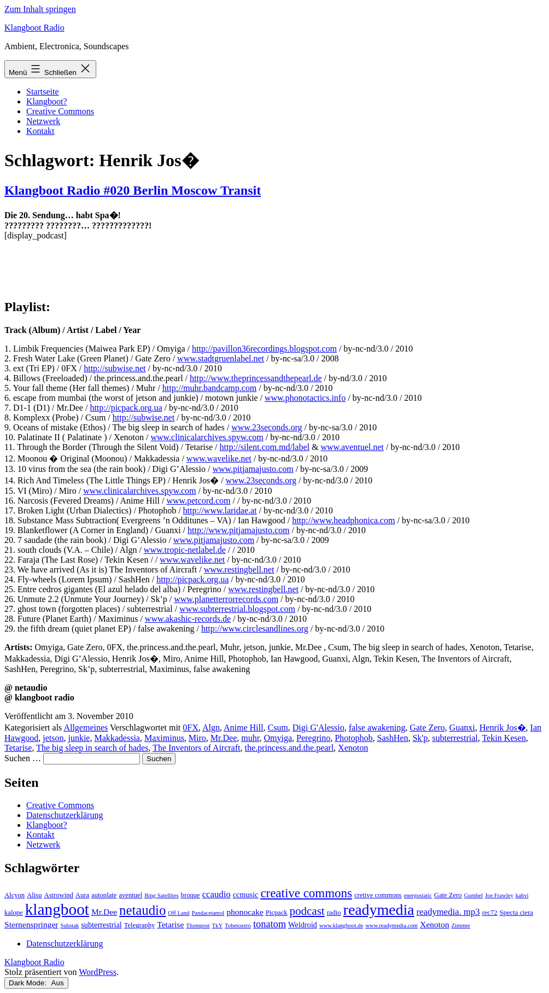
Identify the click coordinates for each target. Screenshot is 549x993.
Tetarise (18, 747)
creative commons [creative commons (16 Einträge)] (306, 893)
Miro (197, 738)
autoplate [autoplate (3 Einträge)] (103, 895)
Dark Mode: (36, 983)
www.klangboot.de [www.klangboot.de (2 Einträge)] (341, 925)
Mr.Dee (224, 738)
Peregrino (313, 738)
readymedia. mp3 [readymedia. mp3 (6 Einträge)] (448, 912)
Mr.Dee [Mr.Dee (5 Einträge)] (104, 911)
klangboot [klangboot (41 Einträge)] (57, 909)
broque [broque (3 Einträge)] (190, 895)
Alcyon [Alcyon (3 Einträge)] (14, 895)
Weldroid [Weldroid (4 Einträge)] (302, 924)
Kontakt (40, 131)
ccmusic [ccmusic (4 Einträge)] (246, 894)
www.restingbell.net (239, 569)
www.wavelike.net (219, 458)
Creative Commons (60, 111)
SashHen (392, 738)
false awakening (377, 727)
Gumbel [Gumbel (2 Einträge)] (473, 895)
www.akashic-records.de (188, 618)
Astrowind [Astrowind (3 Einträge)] (58, 895)
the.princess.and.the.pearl (289, 747)
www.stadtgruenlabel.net (220, 358)
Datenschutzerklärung (64, 815)
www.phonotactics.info (305, 397)
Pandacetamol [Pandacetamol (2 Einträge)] (207, 913)
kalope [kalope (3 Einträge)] (13, 912)
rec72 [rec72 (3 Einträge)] (490, 912)
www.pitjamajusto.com (252, 469)
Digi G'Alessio (318, 727)
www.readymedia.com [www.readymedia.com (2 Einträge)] (391, 925)
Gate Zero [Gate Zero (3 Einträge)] (448, 895)
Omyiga (278, 738)
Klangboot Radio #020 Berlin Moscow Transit (132, 190)
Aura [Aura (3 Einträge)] (82, 895)
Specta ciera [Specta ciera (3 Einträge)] (516, 912)
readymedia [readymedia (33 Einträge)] (378, 909)
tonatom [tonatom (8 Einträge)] (269, 924)
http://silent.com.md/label (264, 447)
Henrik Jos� (503, 727)
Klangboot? (46, 101)
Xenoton (353, 747)
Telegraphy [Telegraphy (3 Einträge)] (139, 925)
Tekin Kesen (503, 738)
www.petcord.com (198, 500)
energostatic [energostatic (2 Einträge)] (417, 895)
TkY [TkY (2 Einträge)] (217, 925)
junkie (79, 738)
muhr (250, 738)
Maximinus (164, 738)
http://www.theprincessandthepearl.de (256, 378)
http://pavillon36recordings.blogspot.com (264, 348)
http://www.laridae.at (220, 510)
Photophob (353, 738)
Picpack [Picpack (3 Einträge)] (277, 912)
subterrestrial (455, 738)
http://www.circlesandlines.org (254, 628)
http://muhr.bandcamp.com (209, 388)
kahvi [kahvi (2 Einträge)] (522, 895)
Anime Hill (243, 727)
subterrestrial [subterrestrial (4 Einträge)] (101, 924)
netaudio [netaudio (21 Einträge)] (142, 910)
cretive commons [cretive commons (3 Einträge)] (378, 895)
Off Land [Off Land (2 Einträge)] (178, 913)
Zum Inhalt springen (40, 9)
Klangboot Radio (34, 27)
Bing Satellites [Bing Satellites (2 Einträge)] (161, 895)
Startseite (42, 91)
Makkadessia (117, 738)
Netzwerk (43, 121)
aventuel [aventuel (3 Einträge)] (130, 895)
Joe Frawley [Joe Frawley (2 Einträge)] (499, 895)
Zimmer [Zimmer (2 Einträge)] (461, 925)
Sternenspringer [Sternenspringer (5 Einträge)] (31, 924)
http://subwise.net (114, 368)
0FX (190, 727)
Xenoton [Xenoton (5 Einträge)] (434, 924)
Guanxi (462, 727)
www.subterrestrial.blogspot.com (237, 609)
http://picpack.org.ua (126, 407)
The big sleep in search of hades (92, 747)
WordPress (97, 972)
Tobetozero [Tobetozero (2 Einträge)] (238, 925)
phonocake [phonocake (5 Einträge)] (244, 911)
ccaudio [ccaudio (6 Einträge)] (216, 894)
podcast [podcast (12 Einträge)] (307, 911)
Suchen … (22, 758)
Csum (277, 727)
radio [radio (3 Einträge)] (334, 912)
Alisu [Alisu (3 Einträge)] (34, 895)
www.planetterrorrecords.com (226, 599)
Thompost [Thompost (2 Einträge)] (197, 925)
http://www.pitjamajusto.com (239, 530)
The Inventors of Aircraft (196, 747)
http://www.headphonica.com (343, 520)
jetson (53, 738)
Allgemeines (85, 727)
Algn (211, 727)
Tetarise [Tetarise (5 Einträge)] (170, 924)
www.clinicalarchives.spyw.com (206, 437)
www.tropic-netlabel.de (185, 549)
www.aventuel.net (351, 447)
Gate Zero (427, 727)
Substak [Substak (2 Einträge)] (70, 925)
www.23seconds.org (266, 427)
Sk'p (420, 738)
